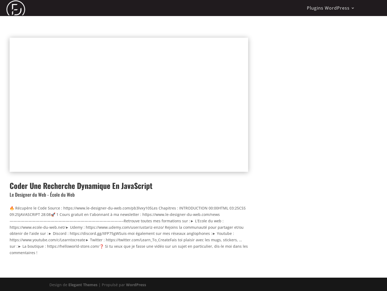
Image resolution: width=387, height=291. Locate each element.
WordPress (136, 284)
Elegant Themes (82, 284)
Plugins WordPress (328, 8)
